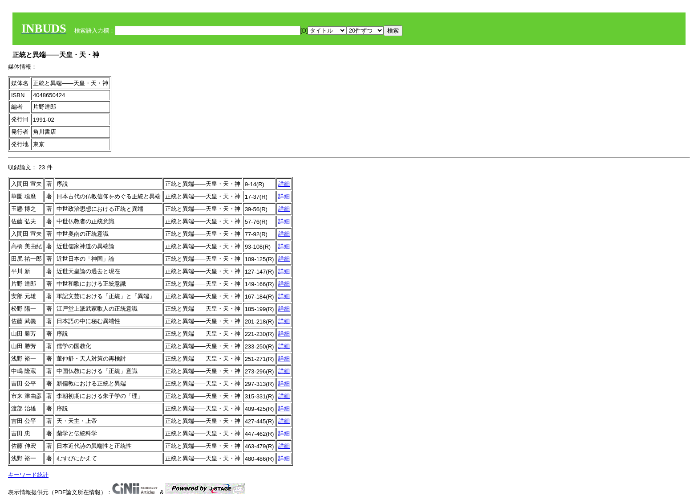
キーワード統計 (28, 474)
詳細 (284, 183)
